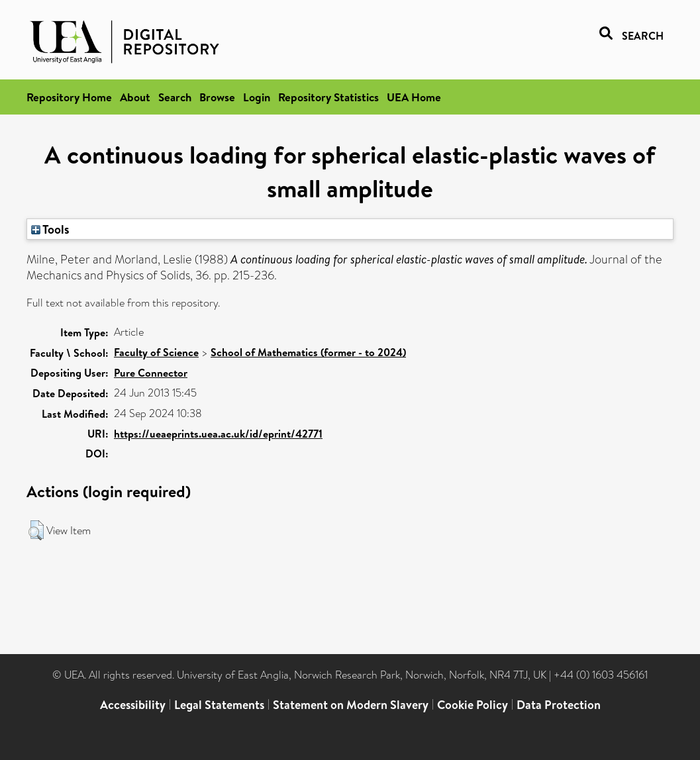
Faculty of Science (156, 352)
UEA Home (414, 97)
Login (256, 97)
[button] (36, 530)
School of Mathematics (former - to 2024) (308, 352)
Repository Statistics (328, 97)
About (135, 97)
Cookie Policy (472, 704)
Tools (50, 229)
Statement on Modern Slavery (350, 704)
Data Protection (559, 704)
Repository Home (69, 97)
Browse (217, 97)
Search (174, 97)
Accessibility (133, 704)
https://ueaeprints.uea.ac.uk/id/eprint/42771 (218, 433)
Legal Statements (219, 704)
